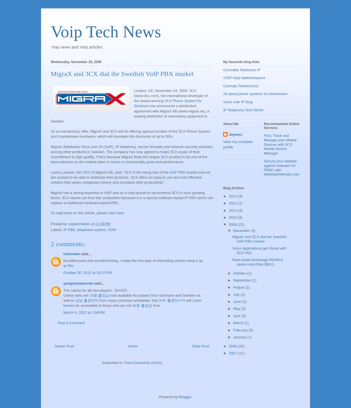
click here (116, 213)
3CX (164, 157)
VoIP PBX (177, 172)
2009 (233, 224)
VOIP (112, 230)
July (237, 294)
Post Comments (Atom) (143, 363)
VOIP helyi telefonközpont (244, 78)
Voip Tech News (106, 31)
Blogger (185, 397)
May (237, 308)
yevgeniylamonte (78, 283)
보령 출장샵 (142, 305)
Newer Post (64, 346)
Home (133, 346)
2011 (233, 210)
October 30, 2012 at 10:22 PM (87, 273)
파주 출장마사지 (172, 300)
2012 (233, 203)
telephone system (91, 230)
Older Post (200, 346)
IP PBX (69, 230)
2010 (233, 217)
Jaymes (235, 134)
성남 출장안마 (86, 300)
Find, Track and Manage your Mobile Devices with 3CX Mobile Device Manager (280, 144)
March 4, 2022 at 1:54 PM (84, 312)
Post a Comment (71, 323)
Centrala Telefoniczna (240, 86)
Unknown (71, 254)
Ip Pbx (68, 266)
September (242, 280)
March (238, 323)
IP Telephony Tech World (243, 110)
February (241, 330)
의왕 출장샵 (99, 295)
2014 (233, 196)
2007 (233, 353)
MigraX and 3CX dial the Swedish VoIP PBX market (259, 239)
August (239, 287)
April (237, 316)
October (240, 273)
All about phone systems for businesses (255, 94)
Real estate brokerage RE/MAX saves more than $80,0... (257, 262)
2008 (233, 346)
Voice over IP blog (238, 102)
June (237, 301)
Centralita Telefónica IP (241, 70)
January (240, 337)
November (242, 231)
